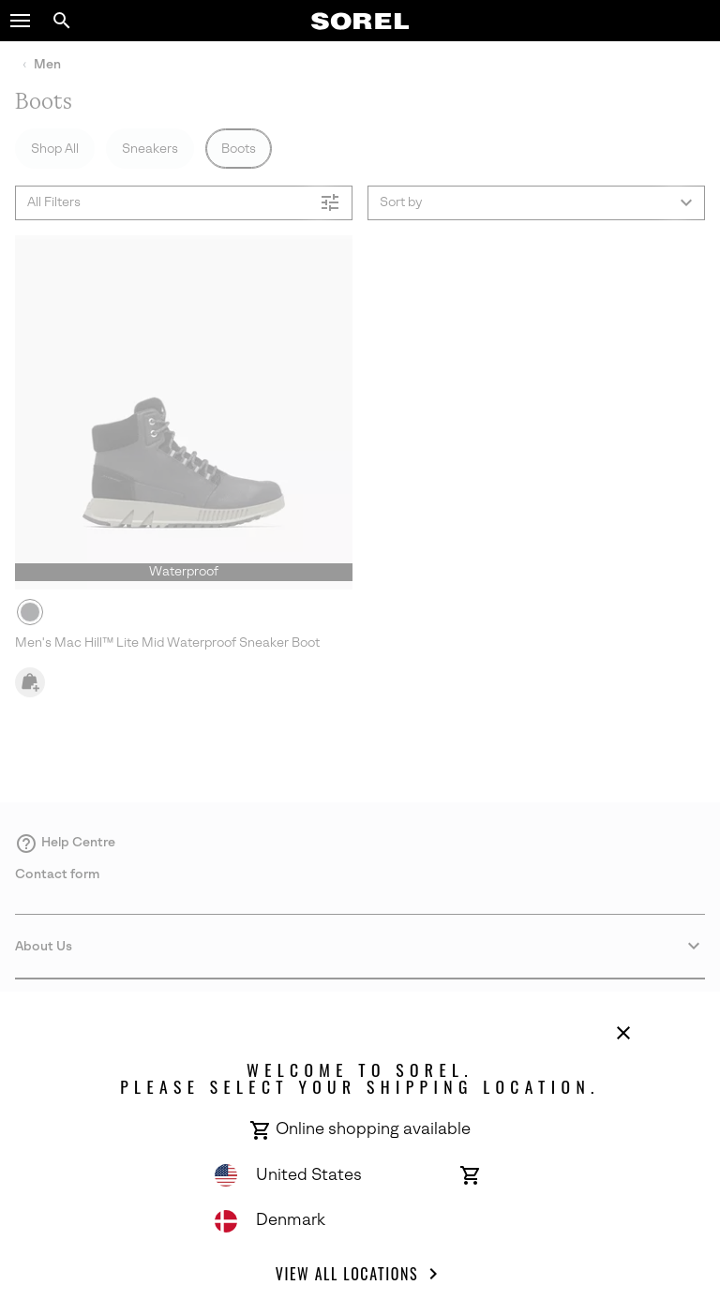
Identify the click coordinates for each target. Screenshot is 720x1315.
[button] (20, 20)
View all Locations (360, 1274)
